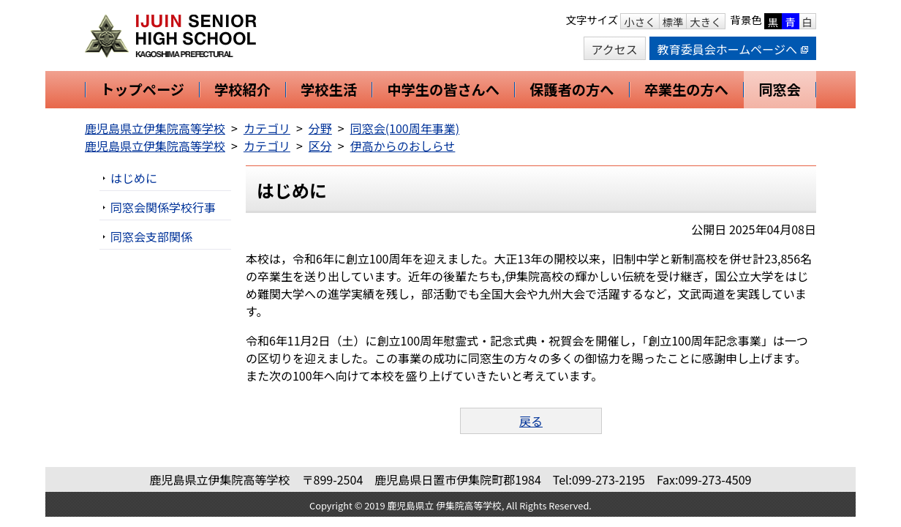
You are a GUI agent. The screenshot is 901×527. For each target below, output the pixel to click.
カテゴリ (267, 128)
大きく (705, 21)
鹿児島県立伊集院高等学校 (155, 128)
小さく (639, 21)
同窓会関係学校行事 (163, 207)
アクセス (615, 49)
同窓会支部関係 (151, 236)
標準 (673, 21)
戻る (531, 421)
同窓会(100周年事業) (404, 128)
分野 (320, 128)
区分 (320, 145)
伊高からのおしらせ (403, 145)
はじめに (133, 178)
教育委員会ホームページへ (732, 49)
